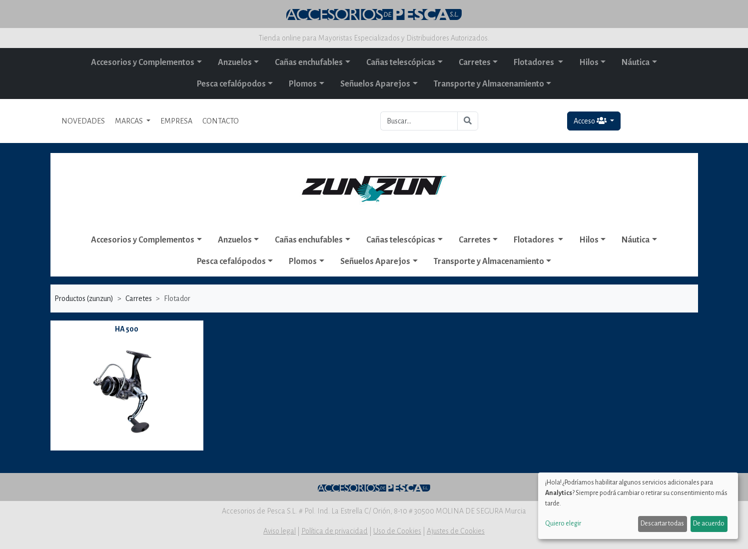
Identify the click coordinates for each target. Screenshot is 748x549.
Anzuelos (235, 62)
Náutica (636, 62)
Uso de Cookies (397, 531)
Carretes (475, 62)
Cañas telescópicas (400, 62)
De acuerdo (709, 523)
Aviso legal (279, 531)
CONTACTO (220, 121)
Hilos (589, 62)
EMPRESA (176, 121)
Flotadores (535, 62)
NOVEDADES (83, 121)
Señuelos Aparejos (375, 84)
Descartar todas (662, 523)
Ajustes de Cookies (456, 531)
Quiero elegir (563, 523)
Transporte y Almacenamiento (489, 84)
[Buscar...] (419, 121)
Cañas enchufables (309, 62)
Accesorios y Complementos (142, 62)
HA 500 (126, 329)
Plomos (303, 84)
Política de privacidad (334, 531)
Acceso (591, 120)
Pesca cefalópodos (231, 84)
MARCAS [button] (129, 121)
